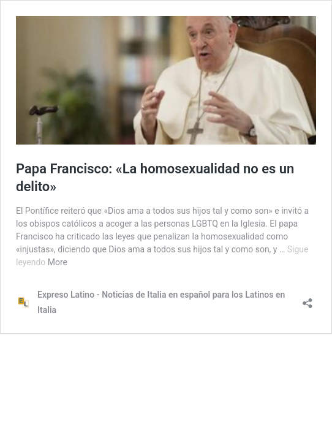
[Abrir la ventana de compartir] (307, 299)
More (57, 262)
